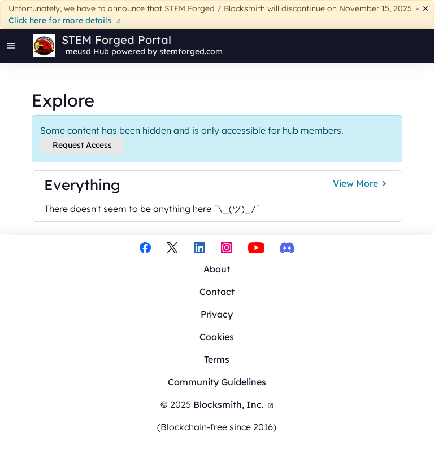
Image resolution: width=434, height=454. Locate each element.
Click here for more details (64, 20)
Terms (216, 359)
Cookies (216, 336)
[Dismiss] (426, 9)
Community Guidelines (217, 381)
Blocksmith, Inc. (233, 404)
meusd (78, 51)
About (216, 269)
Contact (217, 291)
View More (361, 183)
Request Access (82, 145)
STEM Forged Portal (116, 40)
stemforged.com (191, 51)
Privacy (217, 314)
